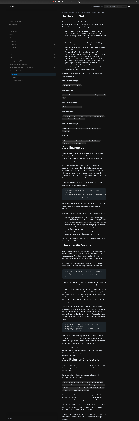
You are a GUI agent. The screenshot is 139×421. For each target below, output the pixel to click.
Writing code (16, 82)
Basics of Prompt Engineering (17, 57)
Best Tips (14, 72)
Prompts (17, 28)
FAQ (17, 48)
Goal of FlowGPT (17, 22)
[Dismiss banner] (137, 1)
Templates (17, 32)
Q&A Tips (14, 75)
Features (16, 25)
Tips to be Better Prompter (17, 68)
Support (16, 45)
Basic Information (17, 19)
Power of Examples (17, 79)
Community (17, 38)
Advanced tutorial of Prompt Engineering (17, 63)
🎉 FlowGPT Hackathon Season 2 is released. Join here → (69, 2)
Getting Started (16, 15)
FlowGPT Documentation (15, 12)
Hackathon (17, 42)
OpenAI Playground (41, 402)
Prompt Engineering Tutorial (16, 52)
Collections (17, 35)
